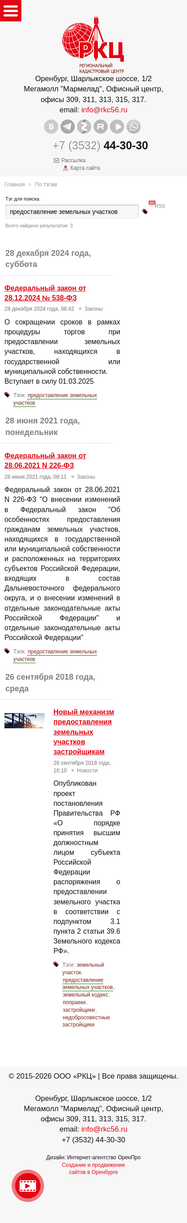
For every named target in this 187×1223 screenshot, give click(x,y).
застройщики (79, 1010)
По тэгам (46, 184)
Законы (93, 309)
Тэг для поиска (22, 198)
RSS (160, 202)
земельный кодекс (85, 995)
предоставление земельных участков (55, 399)
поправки (74, 1002)
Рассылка (73, 160)
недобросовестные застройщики (86, 1021)
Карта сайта (85, 168)
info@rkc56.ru (104, 110)
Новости (87, 770)
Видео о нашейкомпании (28, 1186)
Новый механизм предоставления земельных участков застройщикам (83, 732)
